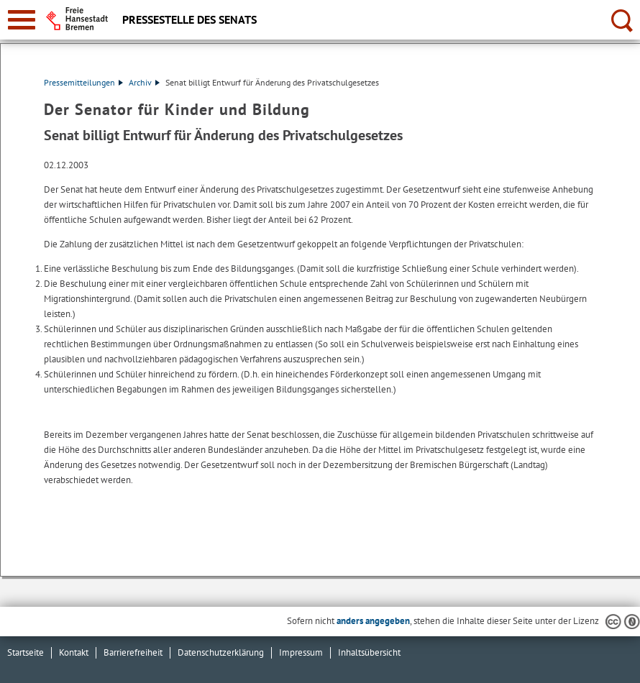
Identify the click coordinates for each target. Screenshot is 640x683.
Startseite (25, 652)
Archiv (144, 82)
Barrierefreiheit (133, 652)
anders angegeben (373, 621)
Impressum (301, 652)
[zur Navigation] (21, 20)
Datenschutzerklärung (221, 652)
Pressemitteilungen (83, 82)
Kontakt (73, 652)
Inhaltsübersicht (369, 652)
